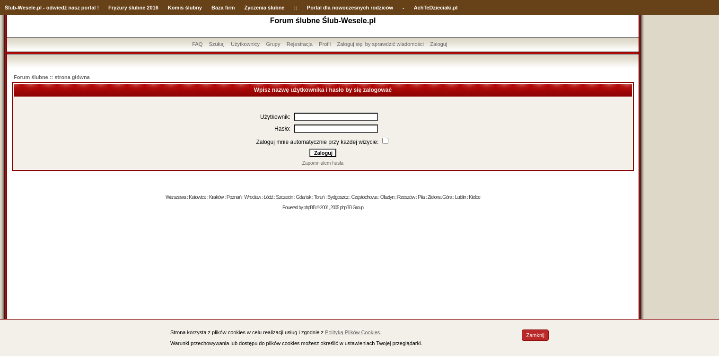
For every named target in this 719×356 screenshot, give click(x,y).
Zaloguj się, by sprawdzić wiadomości (380, 44)
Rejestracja (300, 44)
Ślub (10, 7)
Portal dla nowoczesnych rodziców (350, 7)
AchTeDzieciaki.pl (436, 7)
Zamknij (535, 335)
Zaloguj (438, 44)
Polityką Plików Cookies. (353, 332)
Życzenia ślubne (265, 7)
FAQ (197, 44)
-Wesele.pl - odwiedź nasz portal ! (57, 7)
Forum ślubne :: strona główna (52, 77)
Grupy (273, 44)
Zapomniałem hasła (322, 163)
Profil (325, 44)
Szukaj (217, 44)
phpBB (310, 207)
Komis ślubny (185, 7)
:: (295, 7)
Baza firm (223, 7)
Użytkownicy (245, 44)
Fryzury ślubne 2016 (133, 7)
